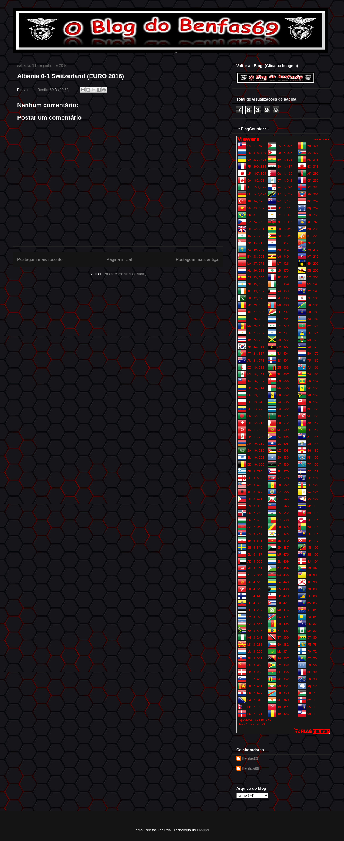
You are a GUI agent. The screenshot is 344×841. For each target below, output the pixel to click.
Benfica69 (250, 768)
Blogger (203, 830)
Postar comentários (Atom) (124, 274)
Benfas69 (250, 758)
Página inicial (119, 259)
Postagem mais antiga (197, 259)
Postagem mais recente (40, 259)
